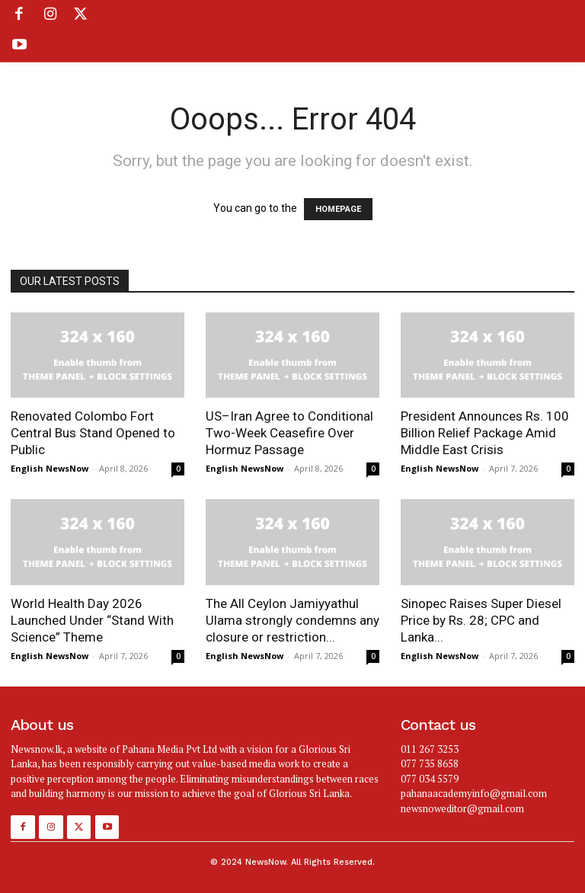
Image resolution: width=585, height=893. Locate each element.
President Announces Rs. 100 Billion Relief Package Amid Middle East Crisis (485, 432)
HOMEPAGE (338, 209)
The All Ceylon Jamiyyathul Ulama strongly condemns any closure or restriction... (292, 620)
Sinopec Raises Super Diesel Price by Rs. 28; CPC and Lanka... (481, 620)
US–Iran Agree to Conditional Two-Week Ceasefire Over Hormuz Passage (289, 432)
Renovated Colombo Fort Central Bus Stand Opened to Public (93, 432)
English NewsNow (49, 468)
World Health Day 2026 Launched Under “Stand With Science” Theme (92, 620)
